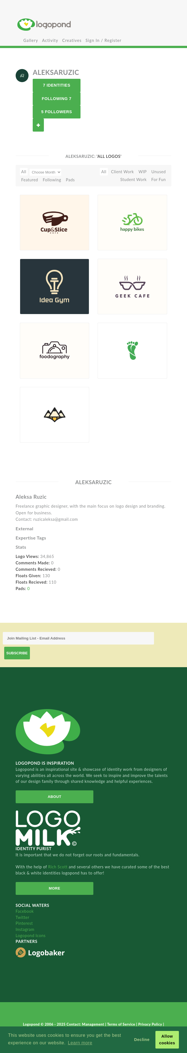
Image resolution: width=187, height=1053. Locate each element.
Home (93, 24)
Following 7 (57, 98)
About (54, 797)
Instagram (25, 929)
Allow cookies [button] (167, 1039)
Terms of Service (121, 1024)
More (54, 888)
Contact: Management (86, 1024)
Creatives (71, 40)
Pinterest (24, 923)
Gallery (30, 40)
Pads (70, 179)
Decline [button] (142, 1039)
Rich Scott (58, 866)
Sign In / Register (104, 40)
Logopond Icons (31, 935)
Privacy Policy (150, 1024)
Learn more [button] (80, 1042)
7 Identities (56, 85)
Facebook (25, 911)
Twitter (22, 917)
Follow (38, 125)
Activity (50, 40)
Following (52, 179)
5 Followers (56, 112)
